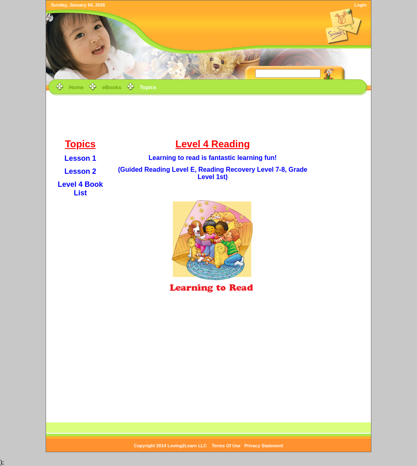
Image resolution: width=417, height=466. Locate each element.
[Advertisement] (208, 115)
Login (360, 4)
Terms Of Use (226, 445)
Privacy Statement (263, 445)
